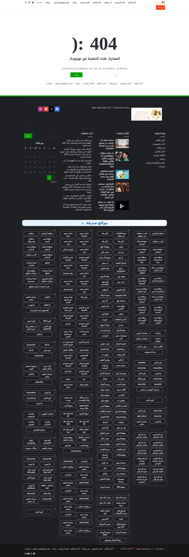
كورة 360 (142, 379)
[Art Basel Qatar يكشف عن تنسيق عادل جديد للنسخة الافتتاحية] (122, 143)
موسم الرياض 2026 (104, 533)
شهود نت (104, 354)
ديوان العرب (121, 384)
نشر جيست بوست (68, 398)
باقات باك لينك (105, 503)
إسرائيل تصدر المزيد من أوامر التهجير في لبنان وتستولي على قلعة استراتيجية (76, 143)
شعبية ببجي (84, 350)
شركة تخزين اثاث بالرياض (158, 435)
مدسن (121, 325)
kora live (158, 416)
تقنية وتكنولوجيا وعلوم (61, 2)
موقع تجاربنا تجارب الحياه (68, 438)
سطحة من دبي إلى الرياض (142, 290)
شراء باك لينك (121, 497)
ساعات (158, 333)
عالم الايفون (121, 290)
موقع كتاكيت (121, 468)
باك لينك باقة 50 (84, 422)
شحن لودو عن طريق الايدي (68, 343)
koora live (142, 368)
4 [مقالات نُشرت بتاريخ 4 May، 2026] (44, 157)
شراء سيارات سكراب (31, 264)
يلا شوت (158, 373)
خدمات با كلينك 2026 (84, 438)
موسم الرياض (120, 532)
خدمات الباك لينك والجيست (84, 398)
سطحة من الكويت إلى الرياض (142, 320)
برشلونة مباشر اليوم (31, 367)
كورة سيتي (31, 321)
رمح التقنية (121, 349)
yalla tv (47, 305)
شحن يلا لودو (84, 342)
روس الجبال (105, 384)
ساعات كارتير (141, 333)
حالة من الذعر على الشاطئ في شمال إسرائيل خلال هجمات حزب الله (77, 178)
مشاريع (68, 445)
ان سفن (105, 263)
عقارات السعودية (31, 415)
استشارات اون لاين (121, 337)
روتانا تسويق (105, 325)
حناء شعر (68, 371)
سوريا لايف (31, 477)
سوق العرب (68, 405)
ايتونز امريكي (68, 249)
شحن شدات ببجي (84, 332)
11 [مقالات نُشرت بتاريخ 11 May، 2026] (44, 162)
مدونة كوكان (105, 295)
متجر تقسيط (68, 273)
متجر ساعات (142, 346)
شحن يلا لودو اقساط (68, 258)
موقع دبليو (105, 400)
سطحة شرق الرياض (158, 250)
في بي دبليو (121, 428)
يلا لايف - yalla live (47, 486)
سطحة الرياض (158, 233)
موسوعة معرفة (121, 480)
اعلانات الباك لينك (105, 512)
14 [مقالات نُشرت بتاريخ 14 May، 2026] (30, 162)
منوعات (47, 2)
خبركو (121, 257)
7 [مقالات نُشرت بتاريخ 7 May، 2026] (30, 157)
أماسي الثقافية (121, 319)
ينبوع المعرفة (121, 417)
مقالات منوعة (31, 448)
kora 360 (142, 384)
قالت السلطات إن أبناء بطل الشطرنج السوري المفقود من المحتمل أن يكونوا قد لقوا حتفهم (77, 169)
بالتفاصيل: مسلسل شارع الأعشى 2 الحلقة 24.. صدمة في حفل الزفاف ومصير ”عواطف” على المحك (106, 190)
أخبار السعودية (120, 2)
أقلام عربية (121, 390)
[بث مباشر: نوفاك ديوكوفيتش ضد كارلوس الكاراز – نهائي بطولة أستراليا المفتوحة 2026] (122, 156)
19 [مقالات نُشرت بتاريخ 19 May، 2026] (40, 167)
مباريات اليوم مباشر (142, 422)
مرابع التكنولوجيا (121, 269)
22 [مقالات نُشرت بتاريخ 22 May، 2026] (25, 167)
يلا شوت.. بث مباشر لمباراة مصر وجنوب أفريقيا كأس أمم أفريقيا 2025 (106, 206)
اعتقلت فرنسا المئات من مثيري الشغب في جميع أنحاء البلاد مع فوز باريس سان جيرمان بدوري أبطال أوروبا (76, 188)
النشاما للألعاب (105, 411)
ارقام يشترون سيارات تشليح (47, 279)
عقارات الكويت (47, 414)
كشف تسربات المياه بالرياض (158, 470)
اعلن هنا (105, 233)
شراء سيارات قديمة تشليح (39, 286)
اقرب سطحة (158, 241)
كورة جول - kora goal (31, 470)
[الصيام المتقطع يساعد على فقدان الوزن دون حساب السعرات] (122, 174)
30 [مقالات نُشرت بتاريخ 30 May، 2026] (54, 178)
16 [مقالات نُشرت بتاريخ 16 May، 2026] (54, 167)
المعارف (105, 336)
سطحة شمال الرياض (142, 242)
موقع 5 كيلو (105, 247)
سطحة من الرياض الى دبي (158, 290)
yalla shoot (141, 416)
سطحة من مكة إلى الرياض (158, 269)
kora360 (141, 362)
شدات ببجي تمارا (68, 234)
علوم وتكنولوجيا (31, 441)
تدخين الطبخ (105, 433)
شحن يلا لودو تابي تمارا (68, 308)
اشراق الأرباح (105, 373)
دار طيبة (105, 463)
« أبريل (54, 182)
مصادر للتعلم (47, 448)
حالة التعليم (105, 417)
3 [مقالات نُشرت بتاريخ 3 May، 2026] (49, 157)
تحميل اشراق (121, 344)
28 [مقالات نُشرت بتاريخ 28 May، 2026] (30, 172)
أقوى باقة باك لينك (68, 430)
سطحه (31, 233)
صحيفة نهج (121, 301)
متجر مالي (105, 252)
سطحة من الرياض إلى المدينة (158, 309)
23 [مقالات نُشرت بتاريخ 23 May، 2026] (54, 172)
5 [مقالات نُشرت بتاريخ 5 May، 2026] (39, 157)
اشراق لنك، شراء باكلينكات (121, 512)
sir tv (31, 350)
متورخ (105, 319)
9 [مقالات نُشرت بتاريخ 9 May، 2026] (54, 162)
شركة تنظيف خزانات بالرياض (142, 461)
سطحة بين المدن (47, 240)
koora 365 (47, 499)
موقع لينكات (121, 455)
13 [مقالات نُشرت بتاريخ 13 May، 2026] (35, 162)
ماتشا (68, 379)
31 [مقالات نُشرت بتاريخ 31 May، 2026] (49, 178)
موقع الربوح (121, 438)
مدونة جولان (105, 390)
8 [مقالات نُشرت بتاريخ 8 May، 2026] (25, 157)
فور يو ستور (68, 289)
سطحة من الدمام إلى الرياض (142, 299)
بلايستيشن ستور (84, 356)
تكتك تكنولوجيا (121, 295)
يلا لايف (47, 297)
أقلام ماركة (157, 346)
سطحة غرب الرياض (142, 250)
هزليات (121, 422)
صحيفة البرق (121, 444)
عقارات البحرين (31, 423)
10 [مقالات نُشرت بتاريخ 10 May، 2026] (49, 162)
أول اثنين (104, 428)
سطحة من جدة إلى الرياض (158, 298)
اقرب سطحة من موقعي (142, 234)
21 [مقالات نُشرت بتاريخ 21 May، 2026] (30, 167)
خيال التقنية (105, 268)
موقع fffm (121, 487)
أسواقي (105, 290)
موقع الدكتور (121, 433)
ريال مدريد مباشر (84, 476)
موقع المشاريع (121, 411)
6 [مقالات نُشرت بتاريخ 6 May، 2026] (35, 157)
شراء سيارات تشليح (47, 272)
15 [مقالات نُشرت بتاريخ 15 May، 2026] (25, 162)
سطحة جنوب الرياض (47, 256)
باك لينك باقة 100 (68, 422)
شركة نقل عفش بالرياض (141, 435)
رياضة (75, 2)
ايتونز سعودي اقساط (84, 258)
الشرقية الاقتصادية (105, 283)
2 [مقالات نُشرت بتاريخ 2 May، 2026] (54, 157)
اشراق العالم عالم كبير (121, 525)
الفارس (121, 395)
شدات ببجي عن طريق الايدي (68, 299)
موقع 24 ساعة (105, 257)
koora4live (157, 368)
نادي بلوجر (105, 306)
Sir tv (47, 345)
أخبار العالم (132, 2)
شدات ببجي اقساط (84, 234)
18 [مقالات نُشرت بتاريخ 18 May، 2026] (44, 167)
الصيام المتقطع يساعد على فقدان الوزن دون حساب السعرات (106, 175)
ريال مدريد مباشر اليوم (47, 367)
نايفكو (105, 473)
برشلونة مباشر (68, 467)
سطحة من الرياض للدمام (157, 279)
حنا (84, 379)
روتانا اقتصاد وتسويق (113, 540)
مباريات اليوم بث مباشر (149, 390)
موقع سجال (105, 395)
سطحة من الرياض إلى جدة (158, 259)
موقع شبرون (105, 444)
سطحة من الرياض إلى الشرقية (142, 280)
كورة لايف (158, 362)
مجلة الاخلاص (105, 479)
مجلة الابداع (121, 330)
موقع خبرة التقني (121, 307)
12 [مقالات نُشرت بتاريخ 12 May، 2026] (40, 162)
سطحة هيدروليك (31, 240)
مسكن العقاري (39, 430)
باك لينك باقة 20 (68, 414)
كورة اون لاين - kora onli (47, 470)
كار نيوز (105, 301)
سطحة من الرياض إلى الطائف (142, 270)
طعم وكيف (121, 354)
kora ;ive (47, 493)
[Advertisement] (94, 17)
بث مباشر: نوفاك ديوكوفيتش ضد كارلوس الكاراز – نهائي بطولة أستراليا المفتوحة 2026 (106, 159)
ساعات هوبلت (149, 352)
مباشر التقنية (105, 360)
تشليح (47, 263)
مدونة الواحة (105, 449)
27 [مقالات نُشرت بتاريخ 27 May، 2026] (35, 172)
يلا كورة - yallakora (31, 486)
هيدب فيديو (105, 344)
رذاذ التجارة (104, 349)
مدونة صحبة (121, 365)
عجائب (121, 314)
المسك (105, 422)
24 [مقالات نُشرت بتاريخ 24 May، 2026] (49, 172)
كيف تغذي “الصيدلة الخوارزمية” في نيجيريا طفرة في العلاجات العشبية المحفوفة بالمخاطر (76, 207)
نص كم (121, 252)
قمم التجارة (121, 449)
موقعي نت (121, 400)
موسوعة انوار (121, 373)
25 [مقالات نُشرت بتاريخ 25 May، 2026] (44, 172)
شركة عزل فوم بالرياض (142, 451)
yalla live (39, 382)
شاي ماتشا (84, 384)
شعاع (105, 379)
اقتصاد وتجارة (85, 2)
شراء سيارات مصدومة (31, 279)
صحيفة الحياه (76, 451)
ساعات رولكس (158, 340)
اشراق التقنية (121, 263)
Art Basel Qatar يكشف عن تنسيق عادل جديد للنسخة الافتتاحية (106, 144)
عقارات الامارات (47, 423)
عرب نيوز (121, 282)
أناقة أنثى (105, 314)
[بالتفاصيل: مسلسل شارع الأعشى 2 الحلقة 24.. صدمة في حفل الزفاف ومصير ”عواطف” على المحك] (122, 187)
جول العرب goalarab (47, 327)
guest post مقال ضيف (84, 406)
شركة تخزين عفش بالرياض (157, 443)
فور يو (68, 323)
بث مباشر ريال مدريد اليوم (31, 327)
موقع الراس (105, 406)
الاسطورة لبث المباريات (39, 310)
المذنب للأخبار (121, 406)
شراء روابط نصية (121, 504)
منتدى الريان (105, 487)
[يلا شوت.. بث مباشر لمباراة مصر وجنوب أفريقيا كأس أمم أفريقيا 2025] (122, 205)
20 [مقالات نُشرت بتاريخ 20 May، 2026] (35, 167)
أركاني (121, 360)
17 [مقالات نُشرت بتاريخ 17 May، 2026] (49, 167)
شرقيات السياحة (105, 366)
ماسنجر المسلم (105, 456)
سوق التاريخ (84, 413)
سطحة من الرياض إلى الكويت (158, 320)
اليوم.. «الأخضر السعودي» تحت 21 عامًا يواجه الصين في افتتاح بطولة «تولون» (77, 198)
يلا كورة (39, 403)
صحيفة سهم (121, 463)
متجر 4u (84, 297)
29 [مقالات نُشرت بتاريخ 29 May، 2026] (25, 172)
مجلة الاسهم (105, 276)
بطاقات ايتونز (68, 350)
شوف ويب (121, 276)
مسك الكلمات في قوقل (121, 234)
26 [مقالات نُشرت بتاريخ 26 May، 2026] (40, 172)
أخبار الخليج (97, 2)
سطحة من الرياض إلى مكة (142, 259)
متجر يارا (121, 379)
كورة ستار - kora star (47, 478)
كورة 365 (47, 321)
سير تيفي (47, 350)
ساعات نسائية (141, 339)
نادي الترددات (105, 330)
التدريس (105, 519)
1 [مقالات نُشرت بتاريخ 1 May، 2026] (25, 152)
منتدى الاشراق (105, 524)
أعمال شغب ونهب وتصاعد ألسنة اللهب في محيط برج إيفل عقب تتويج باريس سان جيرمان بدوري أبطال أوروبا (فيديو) (75, 153)
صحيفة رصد (121, 473)
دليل (105, 468)
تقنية (121, 519)
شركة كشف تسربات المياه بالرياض (157, 461)
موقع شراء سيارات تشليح (31, 272)
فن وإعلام (107, 2)
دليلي (121, 247)
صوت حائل (105, 438)
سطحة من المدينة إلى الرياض (142, 309)
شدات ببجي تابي (68, 242)
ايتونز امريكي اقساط (68, 316)
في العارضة (31, 398)
